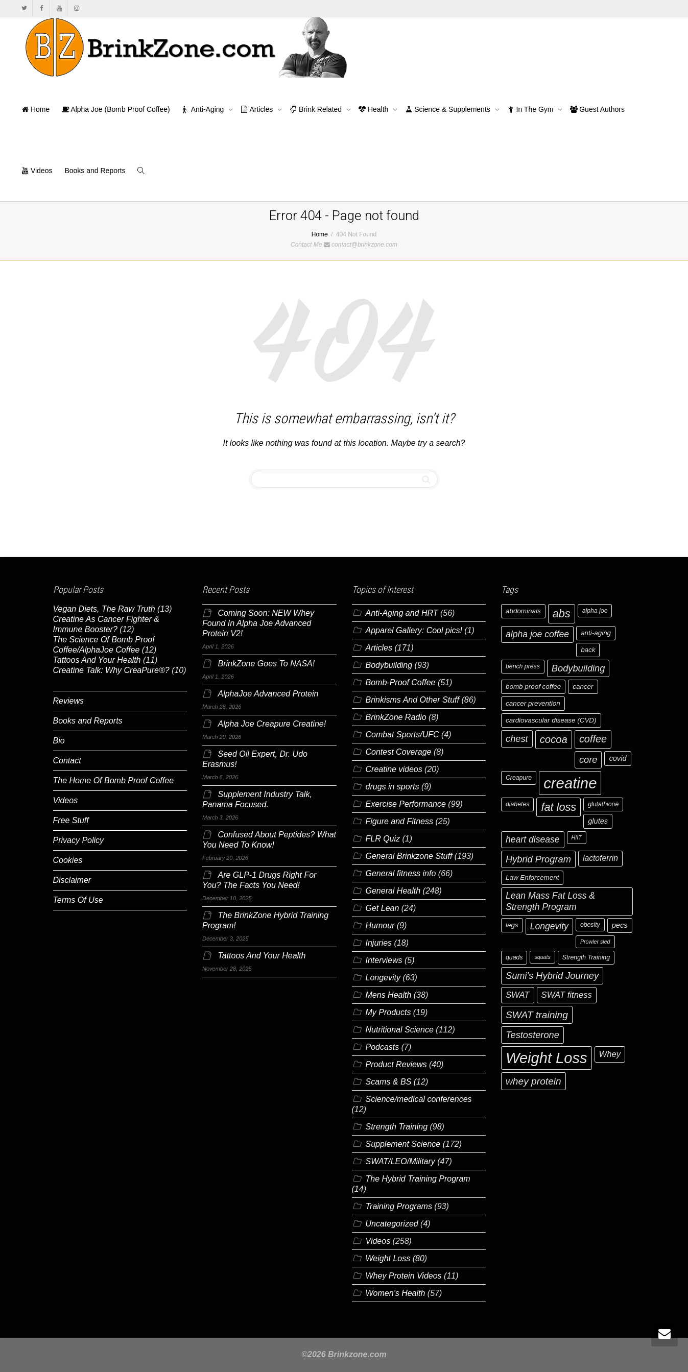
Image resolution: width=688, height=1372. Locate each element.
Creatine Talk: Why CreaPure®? (111, 670)
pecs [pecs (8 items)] (620, 925)
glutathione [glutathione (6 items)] (603, 804)
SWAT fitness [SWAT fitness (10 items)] (566, 995)
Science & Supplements (448, 109)
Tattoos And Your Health (97, 660)
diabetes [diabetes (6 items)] (517, 804)
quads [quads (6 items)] (514, 957)
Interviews (384, 960)
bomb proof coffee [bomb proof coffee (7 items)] (533, 686)
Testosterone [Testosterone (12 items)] (532, 1034)
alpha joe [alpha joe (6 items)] (595, 610)
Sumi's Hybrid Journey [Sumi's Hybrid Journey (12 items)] (552, 975)
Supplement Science (403, 1144)
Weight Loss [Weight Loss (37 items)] (546, 1058)
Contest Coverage (399, 752)
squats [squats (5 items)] (542, 957)
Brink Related (317, 109)
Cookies (68, 860)
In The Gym (531, 109)
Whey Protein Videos (404, 1275)
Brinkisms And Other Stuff (412, 699)
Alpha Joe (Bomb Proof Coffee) (116, 109)
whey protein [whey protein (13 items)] (533, 1081)
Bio (59, 740)
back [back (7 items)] (588, 650)
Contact (67, 760)
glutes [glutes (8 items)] (598, 821)
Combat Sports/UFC (402, 734)
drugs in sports (392, 786)
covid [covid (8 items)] (617, 758)
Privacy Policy (78, 840)
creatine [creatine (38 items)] (570, 783)
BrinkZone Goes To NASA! (266, 663)
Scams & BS (389, 1081)
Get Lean (382, 908)
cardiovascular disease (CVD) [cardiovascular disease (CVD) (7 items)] (551, 720)
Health (374, 109)
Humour (380, 925)
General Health (393, 890)
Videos (36, 170)
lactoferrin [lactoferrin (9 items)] (600, 858)
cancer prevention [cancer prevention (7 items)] (533, 703)
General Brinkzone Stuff (409, 856)
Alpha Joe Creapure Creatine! (272, 723)
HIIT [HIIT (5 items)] (577, 837)
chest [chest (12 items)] (517, 738)
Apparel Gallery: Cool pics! (414, 630)
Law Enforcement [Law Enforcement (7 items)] (532, 877)
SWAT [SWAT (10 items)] (518, 995)
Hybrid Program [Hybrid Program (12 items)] (538, 859)
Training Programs (399, 1206)
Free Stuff (71, 820)
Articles (258, 109)
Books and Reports (94, 170)
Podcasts (382, 1047)
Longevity (383, 977)
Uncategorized (392, 1223)
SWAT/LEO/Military (400, 1161)
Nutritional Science (400, 1029)
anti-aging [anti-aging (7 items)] (596, 633)
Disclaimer (72, 880)
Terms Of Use (78, 900)
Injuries (379, 942)
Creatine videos (394, 769)
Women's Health (395, 1293)
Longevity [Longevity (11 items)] (549, 926)
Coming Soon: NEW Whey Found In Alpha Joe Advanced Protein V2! (258, 623)
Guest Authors (597, 109)
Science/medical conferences (419, 1099)
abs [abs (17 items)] (562, 613)
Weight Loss (388, 1258)
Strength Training (397, 1126)
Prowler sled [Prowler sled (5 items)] (595, 941)
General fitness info (401, 873)
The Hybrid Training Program (418, 1178)
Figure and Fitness (400, 821)
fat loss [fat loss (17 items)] (558, 807)
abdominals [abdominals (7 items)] (523, 611)
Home (35, 109)
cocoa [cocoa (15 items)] (553, 739)
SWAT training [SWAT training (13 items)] (537, 1014)
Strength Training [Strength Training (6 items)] (586, 957)
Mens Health (389, 995)
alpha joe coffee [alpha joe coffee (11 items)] (537, 634)
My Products (388, 1012)
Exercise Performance (406, 804)
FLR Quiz (383, 838)
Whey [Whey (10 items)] (610, 1054)
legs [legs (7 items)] (512, 925)
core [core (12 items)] (588, 759)
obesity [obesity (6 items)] (590, 924)
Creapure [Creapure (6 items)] (519, 777)
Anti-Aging (204, 109)
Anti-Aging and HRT (402, 613)
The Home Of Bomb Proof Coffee (113, 780)
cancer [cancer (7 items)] (583, 686)
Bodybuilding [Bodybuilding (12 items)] (578, 668)
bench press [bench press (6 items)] (523, 666)
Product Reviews (396, 1064)
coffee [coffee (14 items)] (593, 738)
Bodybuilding (389, 665)
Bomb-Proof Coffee (401, 682)
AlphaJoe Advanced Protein (268, 693)
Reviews (68, 700)
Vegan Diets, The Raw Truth (104, 609)
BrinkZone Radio (396, 717)
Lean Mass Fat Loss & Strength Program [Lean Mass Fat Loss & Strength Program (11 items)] (550, 900)
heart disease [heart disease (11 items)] (533, 839)
